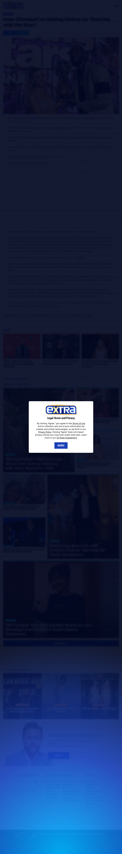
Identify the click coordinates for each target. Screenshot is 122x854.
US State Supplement (66, 437)
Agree (61, 445)
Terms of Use (78, 423)
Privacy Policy (44, 432)
